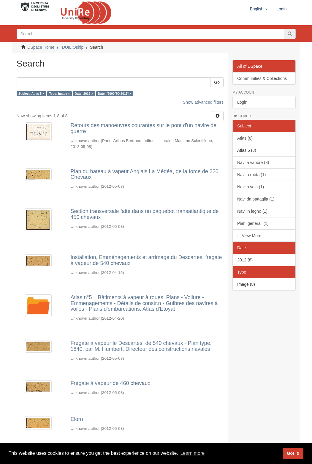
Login (242, 102)
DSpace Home (40, 47)
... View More (249, 235)
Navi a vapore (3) (253, 162)
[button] (258, 8)
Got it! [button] (293, 453)
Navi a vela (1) (250, 186)
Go (217, 82)
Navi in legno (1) (252, 211)
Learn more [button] (192, 453)
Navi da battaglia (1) (255, 199)
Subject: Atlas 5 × (31, 93)
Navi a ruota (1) (251, 174)
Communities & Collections (262, 78)
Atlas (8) (245, 138)
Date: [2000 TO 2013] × (114, 93)
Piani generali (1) (253, 223)
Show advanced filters (203, 102)
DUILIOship (72, 47)
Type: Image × (59, 93)
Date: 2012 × (84, 93)
